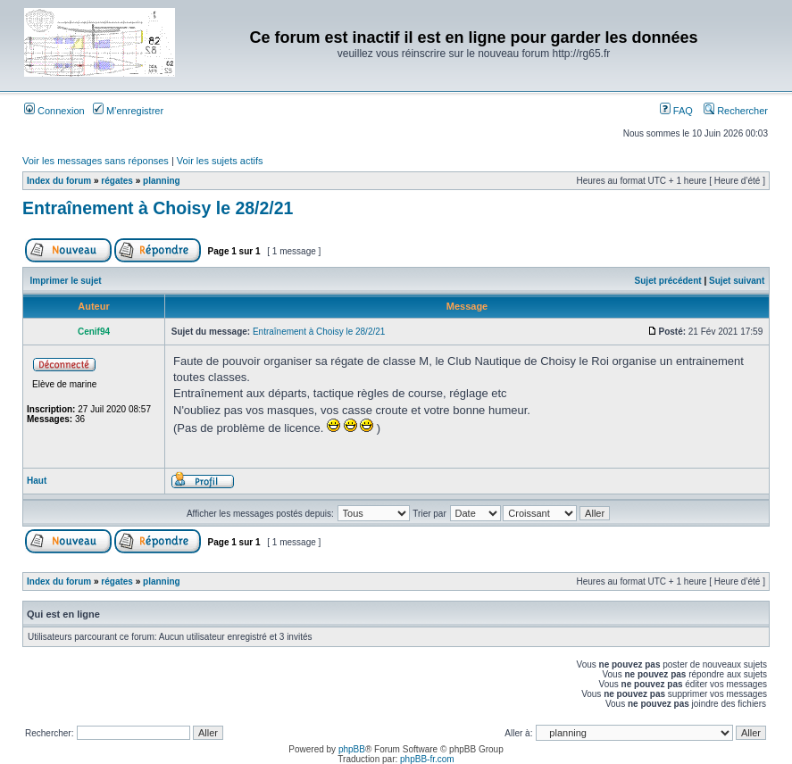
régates (117, 181)
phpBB (351, 749)
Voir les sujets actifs (220, 160)
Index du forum (59, 181)
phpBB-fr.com (427, 759)
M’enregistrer (128, 110)
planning (161, 181)
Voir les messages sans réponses (95, 160)
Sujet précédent (668, 281)
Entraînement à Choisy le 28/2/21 (157, 208)
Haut (36, 481)
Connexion (54, 110)
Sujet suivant (736, 281)
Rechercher (736, 110)
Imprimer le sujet (66, 281)
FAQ (676, 110)
